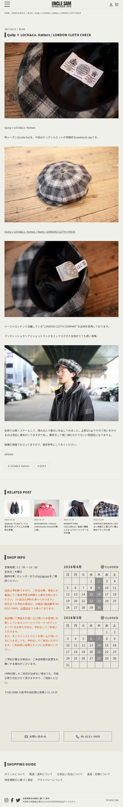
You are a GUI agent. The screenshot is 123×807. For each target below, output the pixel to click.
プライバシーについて (50, 780)
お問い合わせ (35, 736)
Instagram (43, 576)
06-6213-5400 (88, 736)
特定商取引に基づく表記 (18, 780)
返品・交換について (98, 774)
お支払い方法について (70, 774)
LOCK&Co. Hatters (19, 466)
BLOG (22, 29)
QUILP (43, 466)
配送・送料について (41, 774)
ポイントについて (14, 774)
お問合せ (25, 608)
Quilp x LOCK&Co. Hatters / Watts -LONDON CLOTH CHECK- (40, 232)
